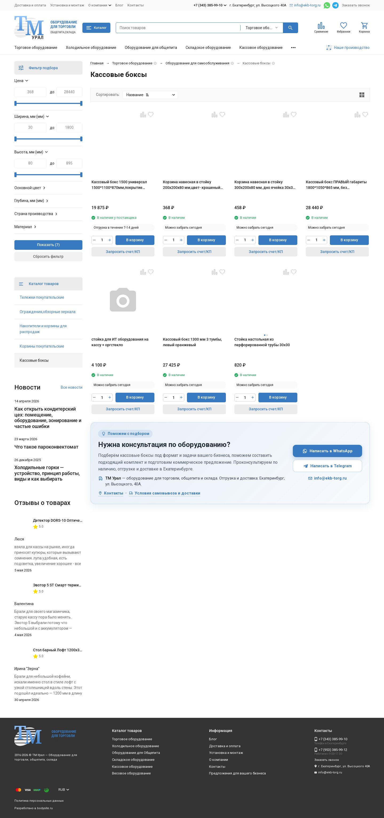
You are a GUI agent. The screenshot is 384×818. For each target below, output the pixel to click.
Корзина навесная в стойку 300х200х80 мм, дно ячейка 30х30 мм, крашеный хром (264, 185)
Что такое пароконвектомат (46, 447)
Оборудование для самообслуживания (197, 63)
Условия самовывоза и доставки (164, 493)
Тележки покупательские (42, 297)
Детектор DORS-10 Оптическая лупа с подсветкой (77, 520)
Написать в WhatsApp (327, 451)
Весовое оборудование (131, 773)
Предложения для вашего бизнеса (237, 773)
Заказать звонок (356, 5)
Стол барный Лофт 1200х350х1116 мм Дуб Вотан (76, 650)
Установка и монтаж (67, 5)
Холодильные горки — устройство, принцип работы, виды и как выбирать (47, 473)
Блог (119, 5)
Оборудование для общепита (151, 47)
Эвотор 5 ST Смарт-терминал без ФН (65, 585)
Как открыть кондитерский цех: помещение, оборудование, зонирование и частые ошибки (47, 417)
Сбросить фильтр (48, 256)
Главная (96, 63)
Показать (45, 245)
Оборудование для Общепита (136, 753)
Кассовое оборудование (261, 47)
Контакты (135, 5)
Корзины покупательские (42, 346)
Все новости (71, 387)
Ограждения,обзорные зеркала (47, 312)
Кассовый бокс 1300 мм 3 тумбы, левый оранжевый (192, 342)
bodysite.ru (45, 808)
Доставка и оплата (30, 5)
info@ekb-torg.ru (327, 478)
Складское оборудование (208, 47)
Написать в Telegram (327, 466)
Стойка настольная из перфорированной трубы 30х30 (262, 342)
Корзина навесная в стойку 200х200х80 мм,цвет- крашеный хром (191, 185)
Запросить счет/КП (123, 252)
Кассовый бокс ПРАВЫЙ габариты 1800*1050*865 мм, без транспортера (336, 185)
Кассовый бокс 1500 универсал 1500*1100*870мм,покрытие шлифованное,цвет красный (119, 185)
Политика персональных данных (38, 801)
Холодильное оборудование (91, 47)
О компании (218, 760)
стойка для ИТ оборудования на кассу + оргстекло (120, 342)
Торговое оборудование (35, 47)
